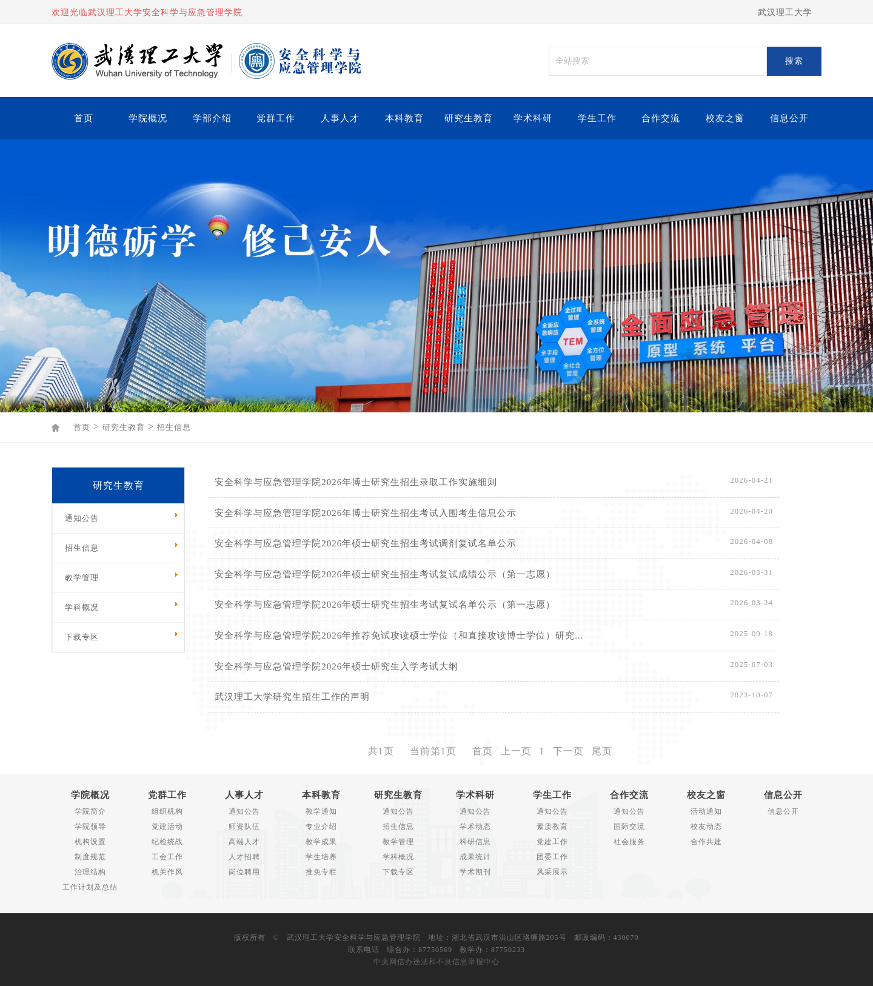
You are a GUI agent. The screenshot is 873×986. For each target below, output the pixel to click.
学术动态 (475, 826)
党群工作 (275, 118)
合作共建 (706, 841)
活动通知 (706, 811)
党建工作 (552, 841)
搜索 (794, 60)
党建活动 (167, 826)
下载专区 (398, 872)
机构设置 (90, 841)
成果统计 (475, 857)
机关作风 (167, 872)
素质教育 (552, 826)
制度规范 (90, 857)
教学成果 (321, 841)
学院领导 (90, 826)
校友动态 (706, 826)
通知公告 (244, 811)
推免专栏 (321, 872)
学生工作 (597, 118)
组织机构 (167, 811)
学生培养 (321, 857)
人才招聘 (244, 857)
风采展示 (552, 872)
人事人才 (340, 118)
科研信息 (475, 841)
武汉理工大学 (785, 12)
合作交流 (660, 118)
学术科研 (532, 118)
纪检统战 (167, 841)
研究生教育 (468, 118)
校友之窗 (725, 118)
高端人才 (244, 841)
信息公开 (789, 118)
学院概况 (148, 118)
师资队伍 (244, 826)
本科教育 (404, 118)
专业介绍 (321, 826)
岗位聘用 (244, 872)
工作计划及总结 (90, 887)
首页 (83, 118)
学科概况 (398, 857)
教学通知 (321, 811)
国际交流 (629, 826)
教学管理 (398, 841)
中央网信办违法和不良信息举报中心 (436, 961)
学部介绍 (212, 118)
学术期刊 (475, 872)
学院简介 (90, 811)
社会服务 (629, 841)
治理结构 (90, 872)
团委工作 (552, 857)
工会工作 (167, 857)
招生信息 (174, 427)
